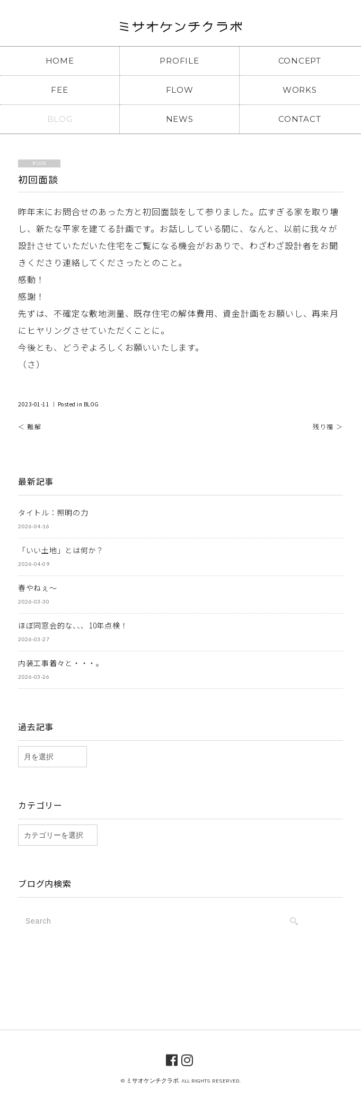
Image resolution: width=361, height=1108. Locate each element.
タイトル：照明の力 (53, 512)
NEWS (179, 119)
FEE (59, 90)
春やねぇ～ (37, 587)
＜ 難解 (29, 426)
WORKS (300, 90)
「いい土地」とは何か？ (61, 550)
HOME (60, 61)
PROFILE (179, 61)
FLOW (179, 90)
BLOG (60, 119)
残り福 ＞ (328, 426)
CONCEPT (299, 61)
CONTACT (299, 119)
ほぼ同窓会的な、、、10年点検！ (73, 625)
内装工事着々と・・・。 (61, 663)
